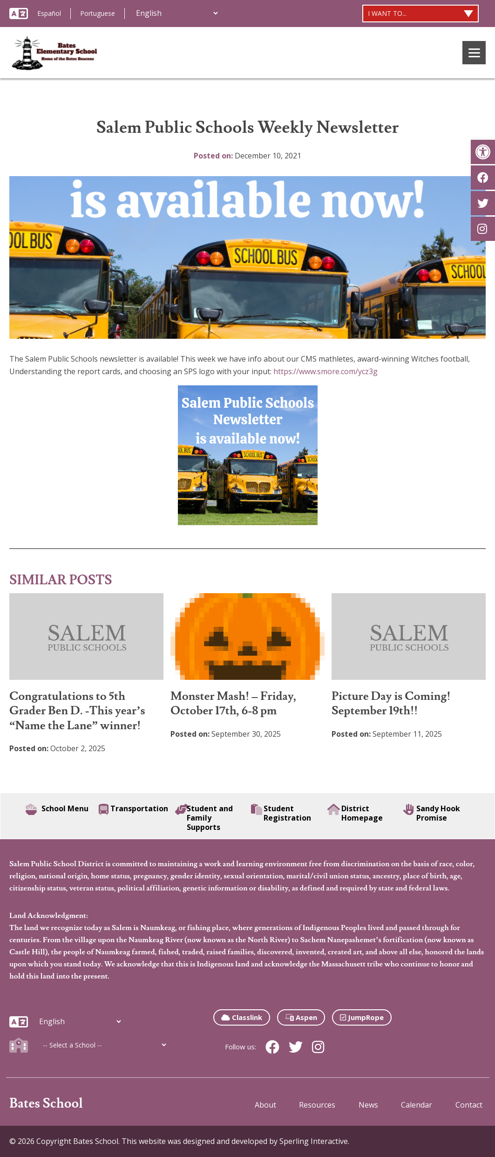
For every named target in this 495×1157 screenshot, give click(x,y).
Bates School (46, 1103)
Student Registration (281, 813)
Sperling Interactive (313, 1141)
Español (49, 13)
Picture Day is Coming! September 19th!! (391, 704)
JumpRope (362, 1017)
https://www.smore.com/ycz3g (325, 371)
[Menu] (474, 52)
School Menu (57, 809)
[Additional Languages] (176, 13)
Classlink (241, 1017)
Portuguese (97, 13)
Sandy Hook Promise (431, 813)
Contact (468, 1105)
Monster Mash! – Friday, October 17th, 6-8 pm (233, 704)
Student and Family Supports (204, 818)
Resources (317, 1105)
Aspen (301, 1017)
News (368, 1105)
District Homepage (355, 813)
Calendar (416, 1105)
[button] (483, 152)
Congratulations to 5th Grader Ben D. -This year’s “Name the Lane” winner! (77, 711)
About (265, 1105)
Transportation (133, 809)
